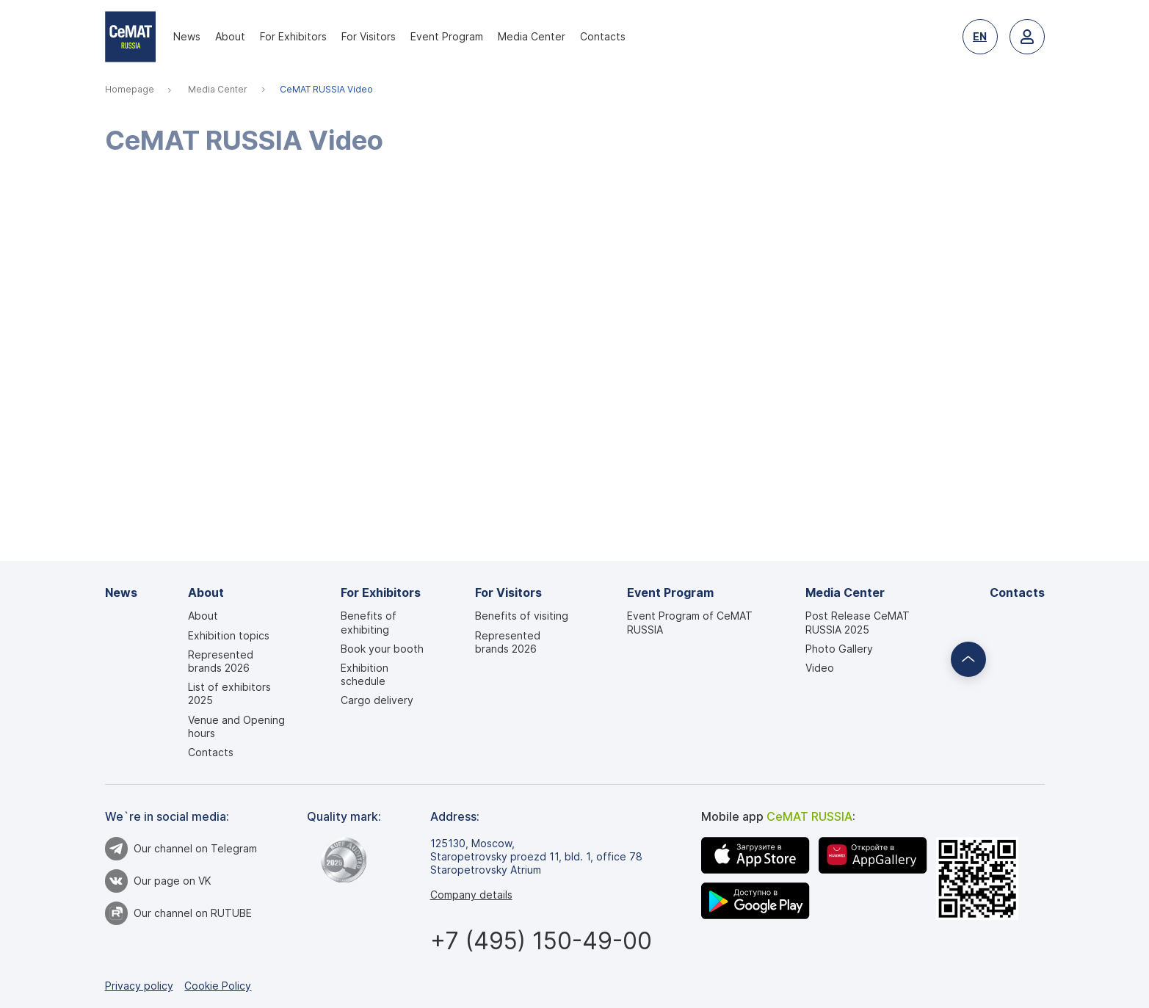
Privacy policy (139, 985)
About (230, 36)
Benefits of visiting (521, 615)
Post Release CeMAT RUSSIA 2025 (857, 622)
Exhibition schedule (364, 674)
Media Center (531, 36)
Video (819, 667)
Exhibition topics (228, 635)
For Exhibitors (293, 36)
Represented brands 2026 (220, 661)
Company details (471, 894)
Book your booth (382, 648)
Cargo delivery (377, 700)
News (186, 36)
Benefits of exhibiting (368, 622)
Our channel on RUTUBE (179, 913)
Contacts (603, 36)
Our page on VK (158, 881)
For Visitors (368, 36)
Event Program (446, 36)
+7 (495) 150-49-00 (541, 941)
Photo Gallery (839, 648)
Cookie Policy (217, 985)
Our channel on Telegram (181, 848)
